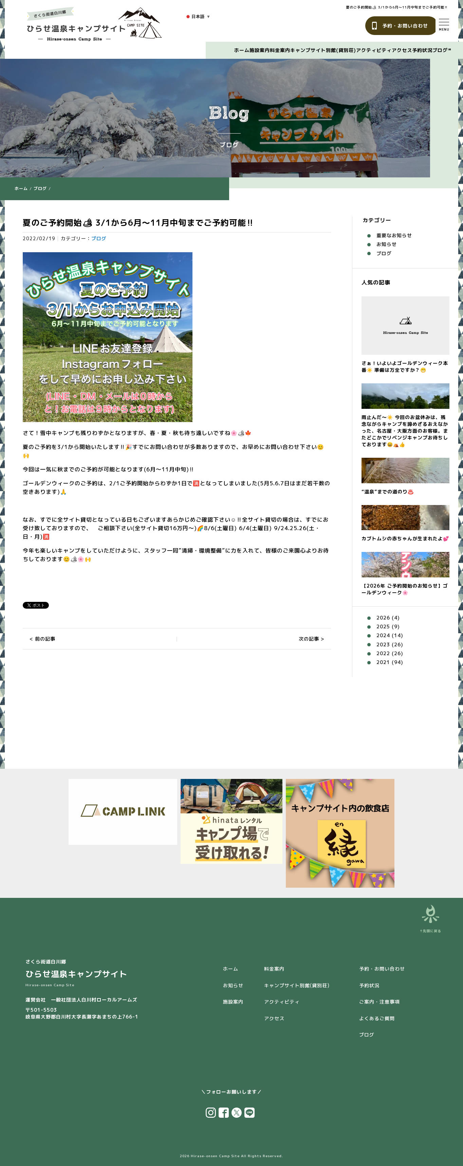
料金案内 (280, 50)
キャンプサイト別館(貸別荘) (323, 50)
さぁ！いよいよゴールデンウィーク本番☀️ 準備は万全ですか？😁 (405, 366)
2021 (383, 662)
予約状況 (422, 50)
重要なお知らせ (394, 235)
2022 (383, 653)
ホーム (241, 50)
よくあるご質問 (377, 1018)
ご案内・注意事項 (379, 1001)
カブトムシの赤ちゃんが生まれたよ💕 (405, 538)
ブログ (440, 50)
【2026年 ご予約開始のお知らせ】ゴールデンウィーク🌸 (405, 589)
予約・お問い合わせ (405, 25)
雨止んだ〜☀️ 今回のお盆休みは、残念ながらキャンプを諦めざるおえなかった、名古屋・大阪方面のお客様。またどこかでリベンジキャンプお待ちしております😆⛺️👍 (405, 431)
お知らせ (386, 244)
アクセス (402, 50)
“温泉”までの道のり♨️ (388, 491)
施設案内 (259, 50)
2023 (383, 644)
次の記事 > (311, 639)
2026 (383, 617)
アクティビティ (374, 50)
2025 (383, 626)
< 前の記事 (42, 639)
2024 (383, 635)
